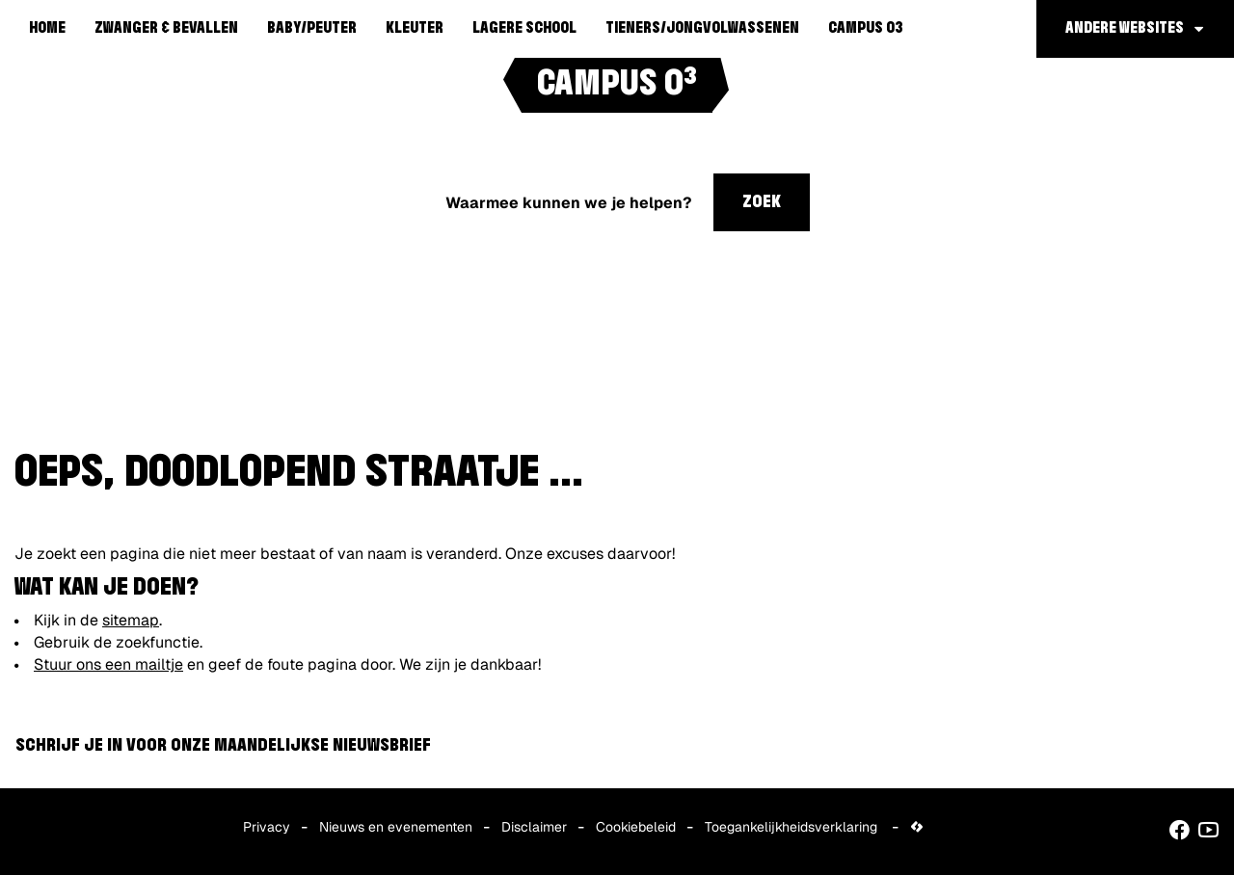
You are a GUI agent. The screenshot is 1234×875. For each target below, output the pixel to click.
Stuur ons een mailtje (108, 664)
